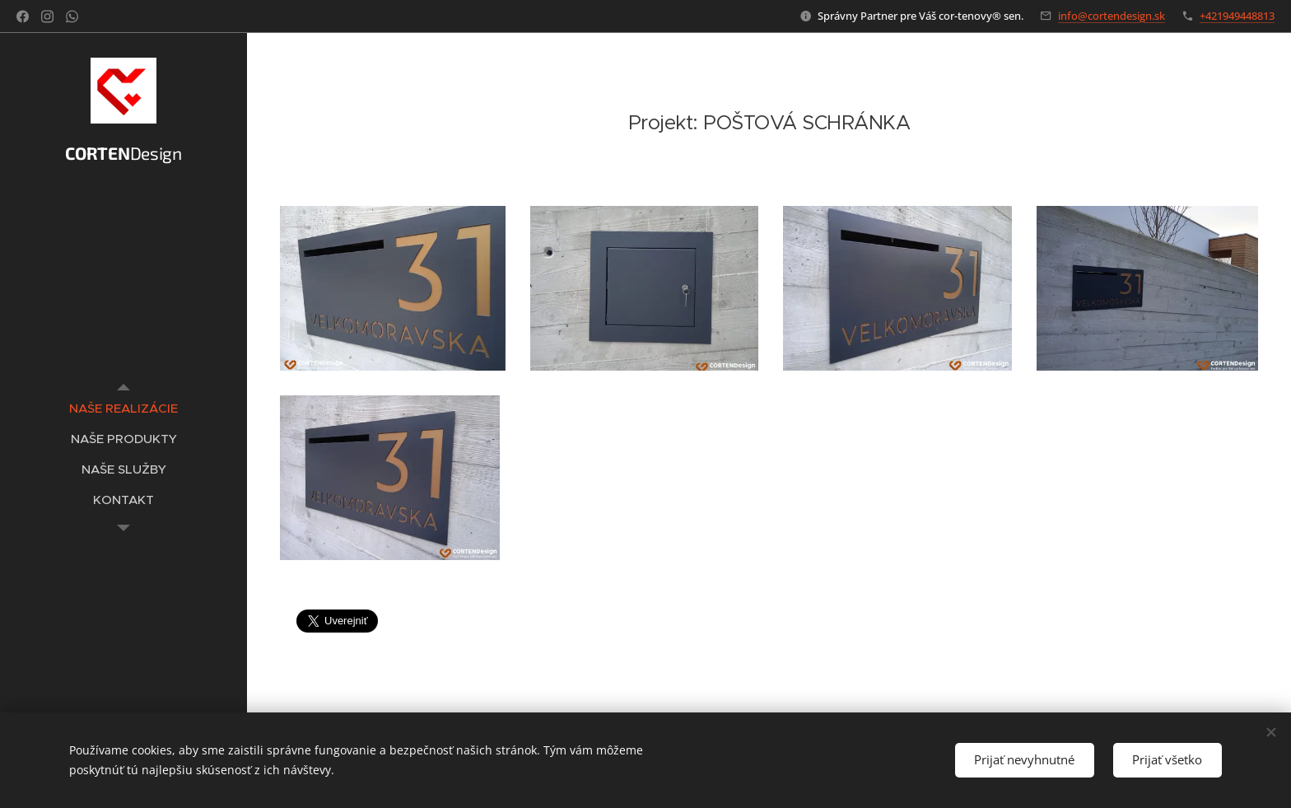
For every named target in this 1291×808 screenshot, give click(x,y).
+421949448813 (1237, 15)
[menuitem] (123, 408)
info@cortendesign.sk (1111, 15)
